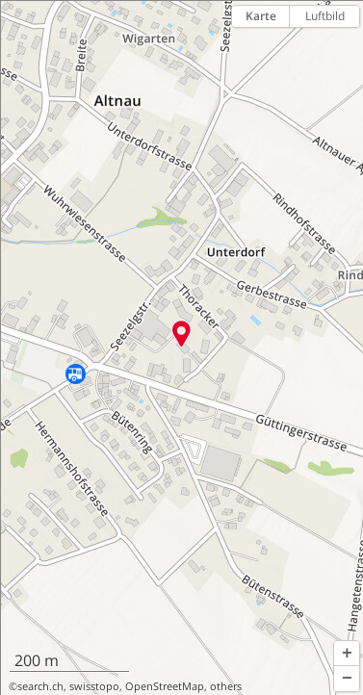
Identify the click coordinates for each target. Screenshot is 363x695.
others (226, 686)
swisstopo (94, 686)
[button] (346, 653)
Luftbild (325, 16)
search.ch (40, 686)
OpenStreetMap (164, 686)
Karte (261, 16)
